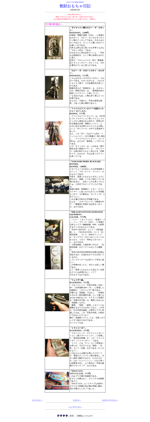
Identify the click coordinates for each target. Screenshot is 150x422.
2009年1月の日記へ (110, 400)
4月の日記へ (37, 400)
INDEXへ (77, 400)
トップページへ (75, 407)
